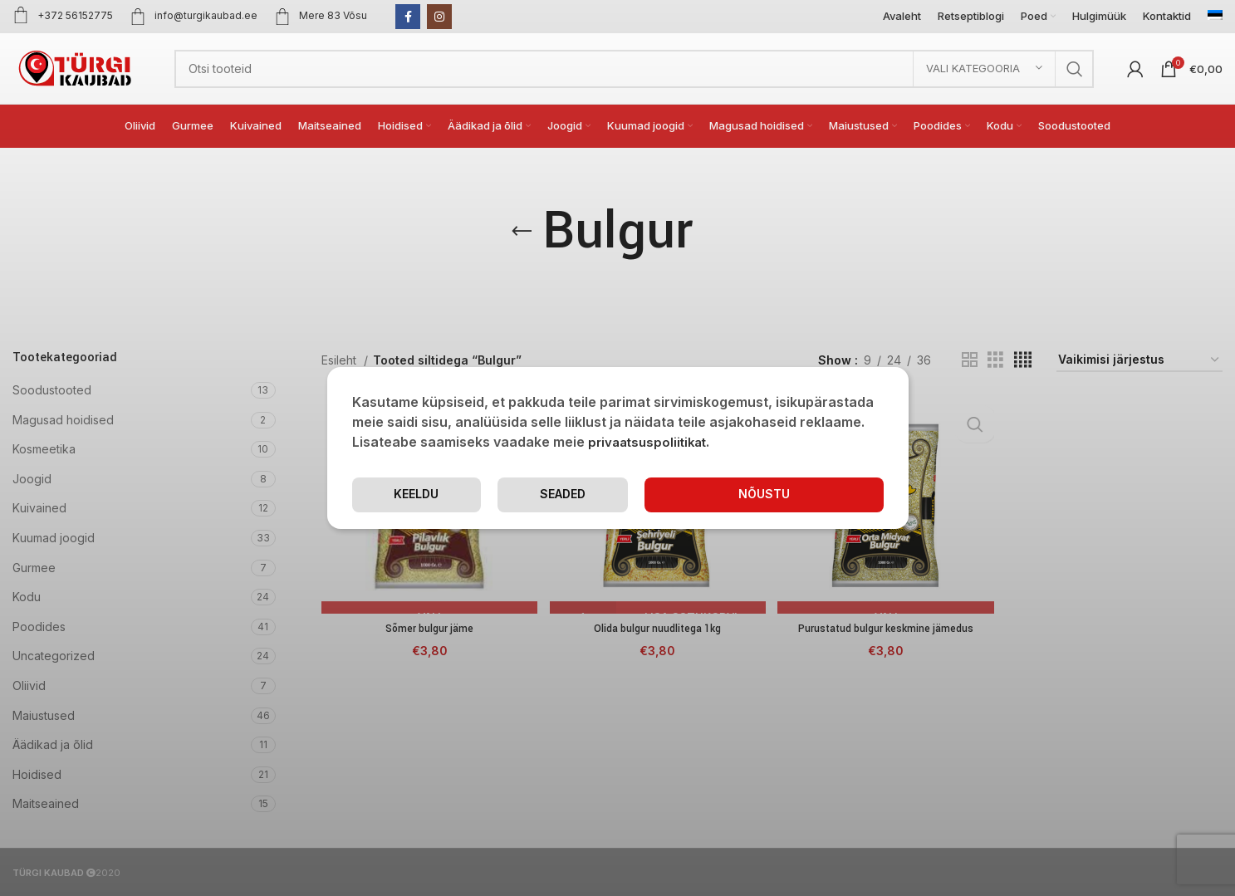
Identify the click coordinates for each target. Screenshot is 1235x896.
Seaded (667, 494)
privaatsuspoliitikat (650, 441)
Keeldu (817, 494)
